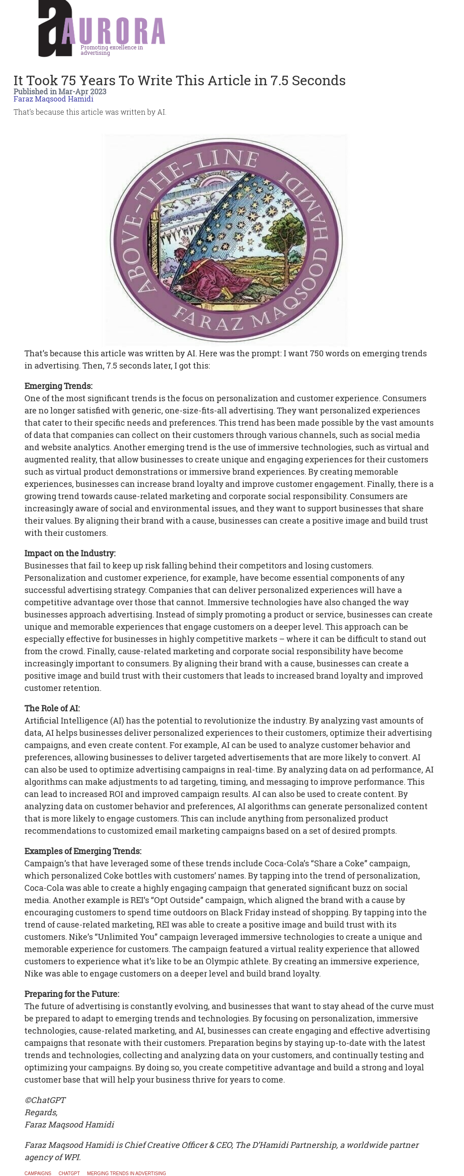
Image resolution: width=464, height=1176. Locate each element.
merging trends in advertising (126, 1173)
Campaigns (37, 1173)
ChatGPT (69, 1173)
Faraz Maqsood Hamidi (53, 98)
